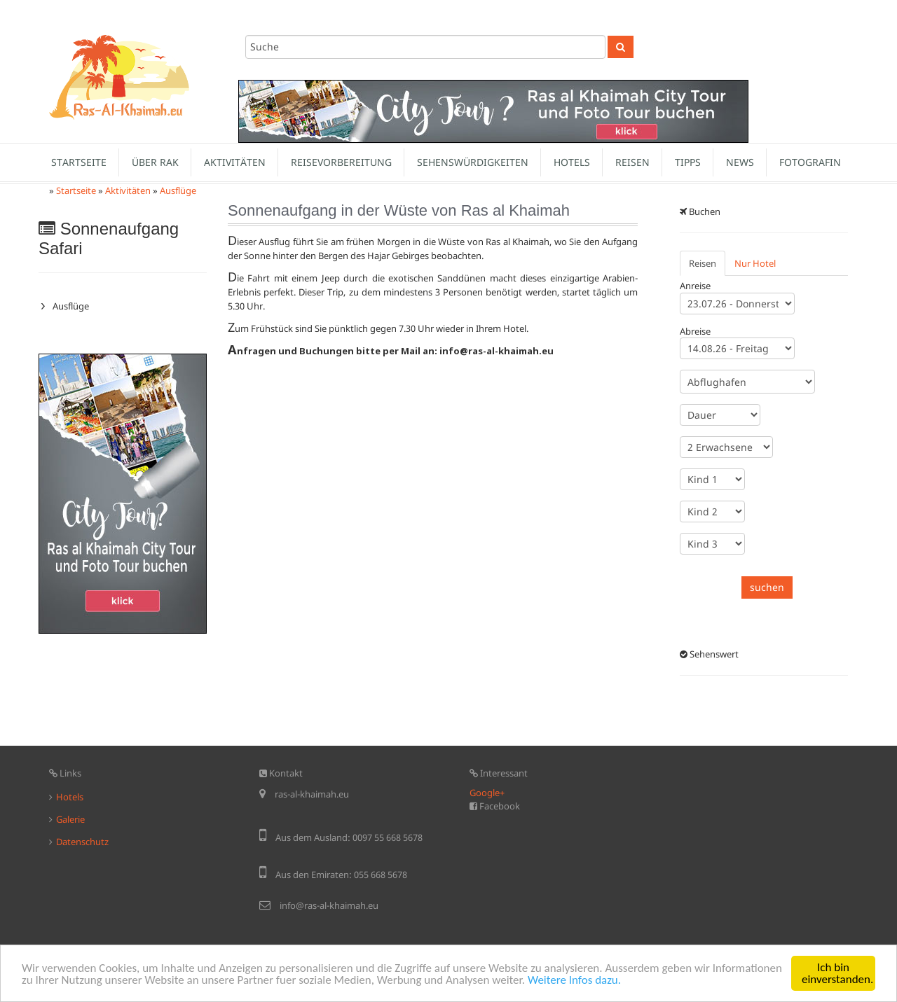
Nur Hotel (755, 263)
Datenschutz (82, 841)
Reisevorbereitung (341, 162)
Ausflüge (178, 190)
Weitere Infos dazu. (574, 980)
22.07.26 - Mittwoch (737, 303)
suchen (767, 587)
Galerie (70, 819)
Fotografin (810, 162)
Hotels (572, 162)
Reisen (632, 162)
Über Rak (155, 162)
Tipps (688, 162)
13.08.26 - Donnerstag (737, 348)
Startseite (79, 162)
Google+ (487, 792)
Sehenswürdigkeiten (472, 162)
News (740, 162)
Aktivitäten (235, 162)
